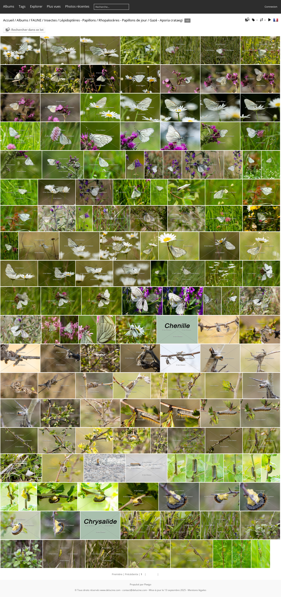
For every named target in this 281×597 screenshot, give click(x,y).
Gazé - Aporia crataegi (166, 20)
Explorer (36, 6)
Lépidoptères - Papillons (78, 20)
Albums (8, 6)
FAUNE (36, 20)
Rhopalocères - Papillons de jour (123, 20)
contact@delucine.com (134, 590)
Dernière (164, 574)
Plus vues (54, 6)
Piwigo (147, 584)
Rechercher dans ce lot (27, 30)
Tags (22, 6)
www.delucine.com (110, 590)
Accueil (8, 20)
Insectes (50, 20)
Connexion (271, 6)
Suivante (152, 574)
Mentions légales (197, 590)
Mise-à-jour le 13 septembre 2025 (167, 590)
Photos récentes (77, 6)
